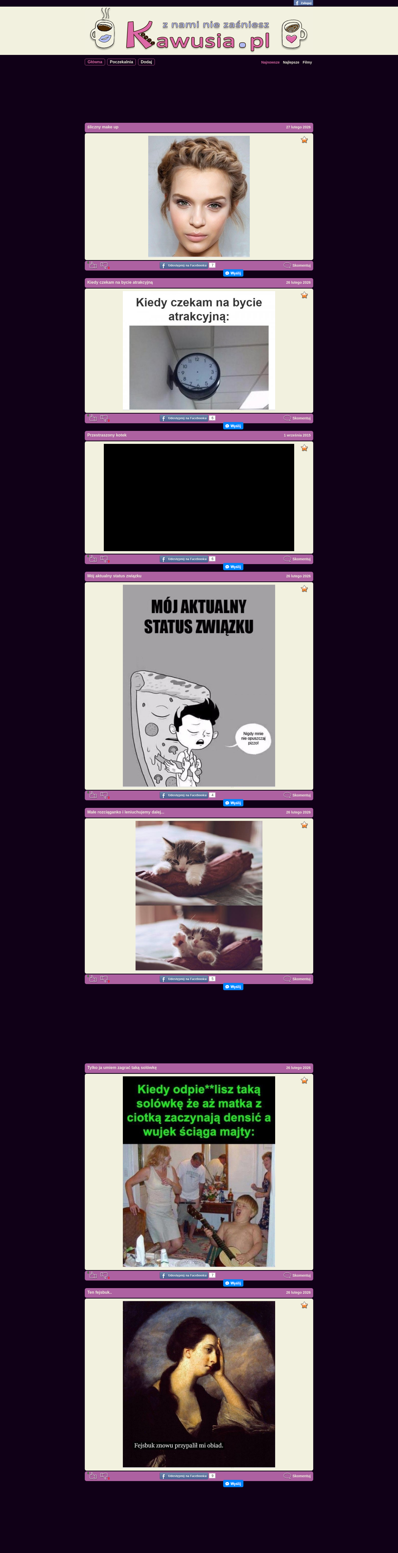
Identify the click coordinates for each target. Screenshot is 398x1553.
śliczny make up (103, 127)
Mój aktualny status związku (114, 576)
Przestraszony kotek (107, 435)
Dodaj (146, 62)
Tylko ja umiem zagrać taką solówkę (122, 1067)
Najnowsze (270, 62)
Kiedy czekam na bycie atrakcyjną (120, 282)
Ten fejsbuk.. (99, 1292)
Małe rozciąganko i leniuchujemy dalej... (125, 812)
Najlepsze (291, 62)
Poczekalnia (121, 62)
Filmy (307, 62)
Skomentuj (297, 265)
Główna (95, 62)
